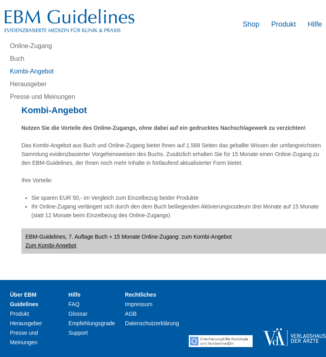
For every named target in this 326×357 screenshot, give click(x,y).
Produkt (283, 24)
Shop (251, 24)
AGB (131, 314)
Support (78, 333)
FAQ (74, 304)
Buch (17, 58)
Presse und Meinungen (42, 96)
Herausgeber (28, 84)
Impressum (138, 304)
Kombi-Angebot (32, 71)
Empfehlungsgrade (92, 323)
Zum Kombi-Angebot (50, 245)
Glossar (78, 314)
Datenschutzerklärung (152, 323)
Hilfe (315, 24)
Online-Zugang (31, 45)
